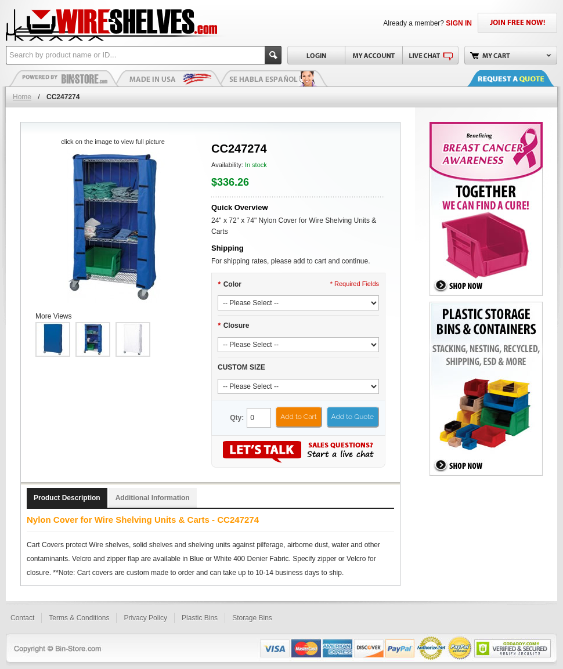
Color (229, 284)
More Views (53, 316)
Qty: (237, 418)
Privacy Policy (145, 618)
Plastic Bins (64, 78)
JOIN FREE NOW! (517, 22)
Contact (22, 618)
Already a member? (427, 23)
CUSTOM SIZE (241, 367)
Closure (233, 325)
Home (22, 97)
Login (316, 55)
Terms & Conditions (79, 618)
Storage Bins (252, 618)
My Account (373, 55)
